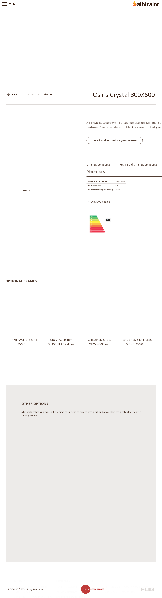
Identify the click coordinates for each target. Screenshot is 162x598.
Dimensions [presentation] (120, 171)
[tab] (123, 165)
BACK (14, 94)
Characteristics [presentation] (123, 164)
